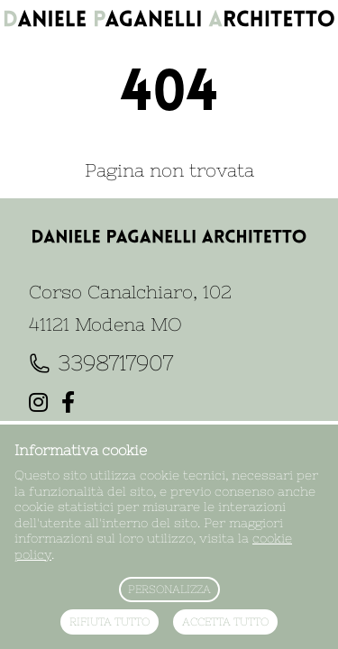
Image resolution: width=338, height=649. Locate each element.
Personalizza (169, 589)
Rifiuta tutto (109, 622)
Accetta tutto (225, 622)
